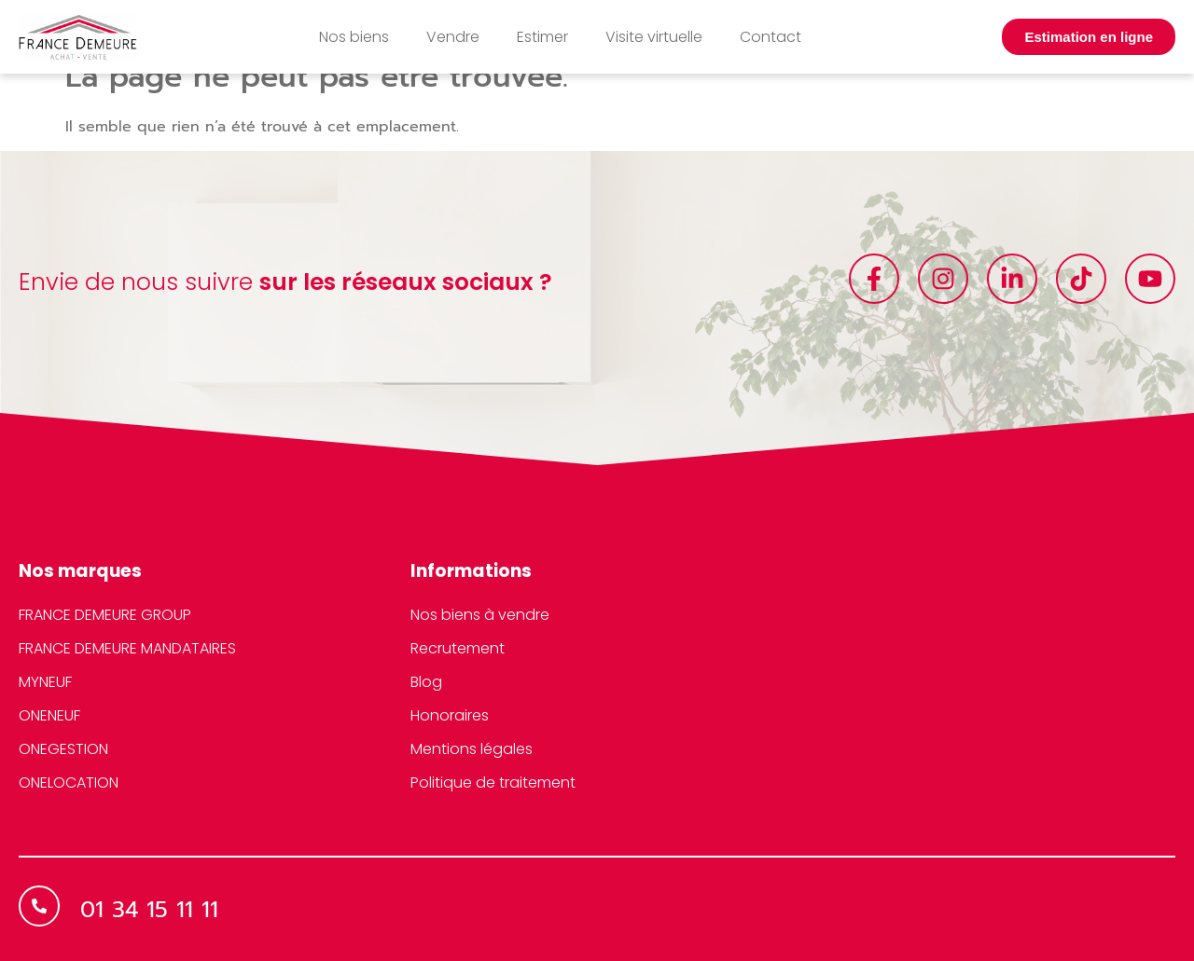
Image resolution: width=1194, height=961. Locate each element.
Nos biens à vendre (479, 614)
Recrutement (457, 648)
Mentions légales (471, 749)
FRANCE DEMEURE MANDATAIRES (127, 648)
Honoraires (449, 715)
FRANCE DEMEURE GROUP (105, 614)
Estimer (542, 37)
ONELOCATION (68, 782)
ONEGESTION (63, 749)
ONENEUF (49, 715)
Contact (770, 37)
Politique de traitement (493, 782)
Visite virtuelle (653, 37)
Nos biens (354, 37)
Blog (426, 682)
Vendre (452, 37)
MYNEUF (45, 682)
